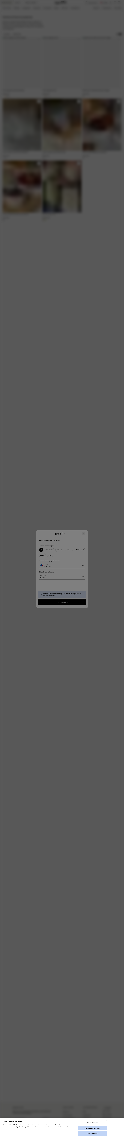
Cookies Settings (92, 1123)
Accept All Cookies (92, 1134)
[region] (62, 1128)
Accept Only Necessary (92, 1128)
